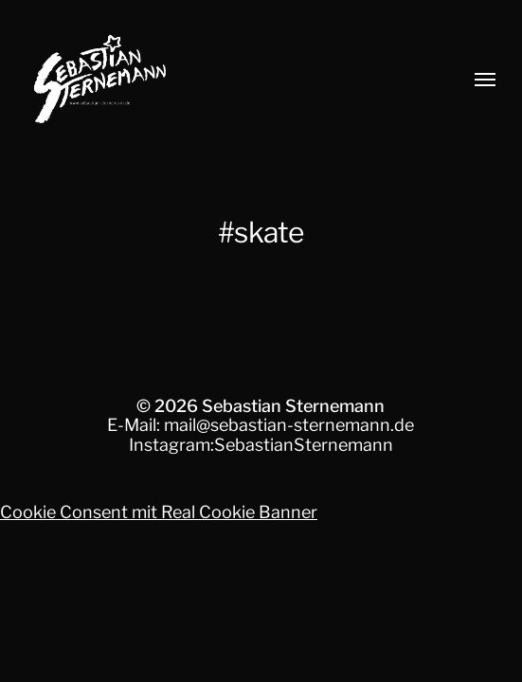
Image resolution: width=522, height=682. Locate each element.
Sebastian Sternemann (293, 406)
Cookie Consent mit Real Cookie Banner (158, 512)
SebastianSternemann (303, 445)
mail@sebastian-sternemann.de (289, 425)
